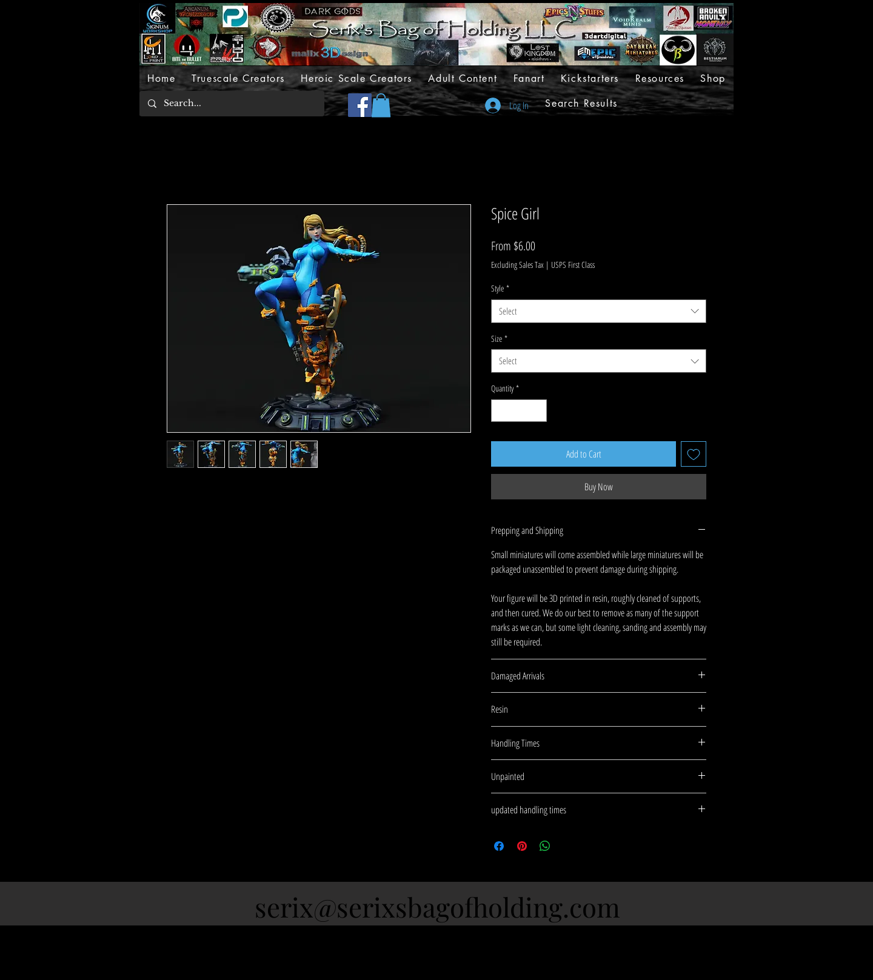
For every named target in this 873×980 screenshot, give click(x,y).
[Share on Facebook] (499, 846)
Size (499, 338)
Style (500, 288)
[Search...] (231, 103)
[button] (381, 105)
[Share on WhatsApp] (545, 846)
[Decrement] (500, 410)
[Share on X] (568, 846)
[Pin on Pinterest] (522, 846)
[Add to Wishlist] (693, 454)
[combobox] (598, 311)
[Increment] (537, 410)
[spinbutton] (519, 410)
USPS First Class (573, 264)
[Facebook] (360, 105)
